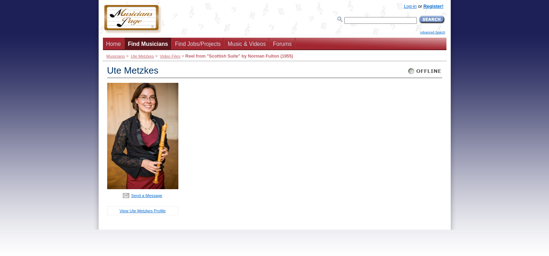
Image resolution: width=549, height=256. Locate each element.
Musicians (115, 56)
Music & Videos (247, 44)
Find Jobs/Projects (198, 44)
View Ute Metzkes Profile (143, 210)
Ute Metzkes (142, 56)
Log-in (410, 6)
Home (113, 44)
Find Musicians (148, 44)
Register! (433, 6)
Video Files (170, 56)
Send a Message (146, 195)
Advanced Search (432, 32)
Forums (282, 44)
